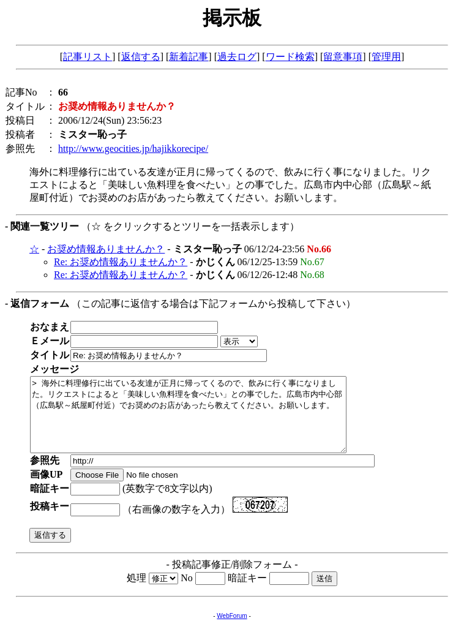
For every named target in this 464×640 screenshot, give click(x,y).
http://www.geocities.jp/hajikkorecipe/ (133, 148)
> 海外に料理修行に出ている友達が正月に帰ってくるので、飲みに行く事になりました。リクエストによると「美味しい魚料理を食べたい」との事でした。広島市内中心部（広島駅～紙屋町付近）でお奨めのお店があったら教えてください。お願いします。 (207, 422)
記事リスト (87, 56)
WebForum (232, 630)
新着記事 (188, 56)
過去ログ (236, 56)
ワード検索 (290, 56)
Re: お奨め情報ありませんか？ (120, 262)
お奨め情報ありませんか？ (106, 249)
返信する (140, 56)
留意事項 (342, 56)
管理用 (386, 56)
